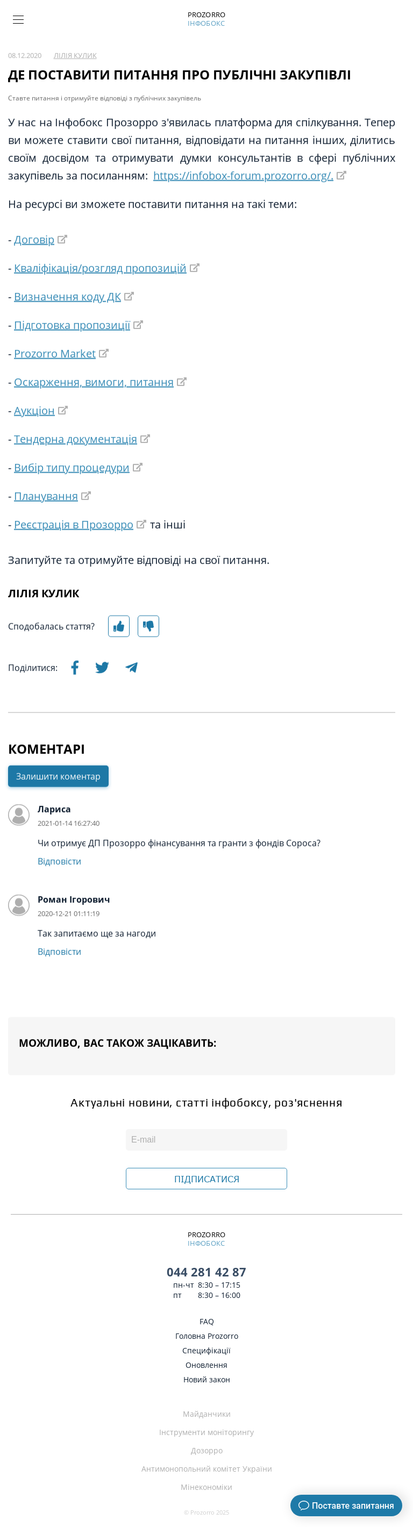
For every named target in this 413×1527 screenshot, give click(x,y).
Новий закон (206, 1379)
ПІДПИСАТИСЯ (206, 1179)
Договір (34, 260)
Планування (46, 517)
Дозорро (207, 1450)
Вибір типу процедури (72, 488)
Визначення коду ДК (67, 317)
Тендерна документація (75, 460)
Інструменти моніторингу (206, 1432)
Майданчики (207, 1414)
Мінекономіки (206, 1487)
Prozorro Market (55, 374)
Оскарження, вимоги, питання (94, 403)
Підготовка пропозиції (72, 346)
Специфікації (206, 1350)
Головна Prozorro (206, 1336)
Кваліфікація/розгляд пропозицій (100, 289)
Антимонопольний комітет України (206, 1469)
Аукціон (34, 431)
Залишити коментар (58, 797)
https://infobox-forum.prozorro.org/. (243, 196)
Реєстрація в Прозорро (73, 545)
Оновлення (206, 1365)
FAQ (207, 1321)
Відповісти (59, 882)
